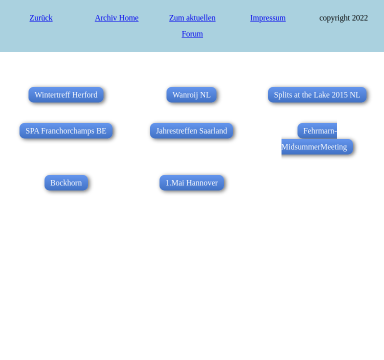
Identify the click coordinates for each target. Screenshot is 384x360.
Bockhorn (66, 182)
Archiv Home (117, 18)
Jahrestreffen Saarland (191, 130)
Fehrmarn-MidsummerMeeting (315, 138)
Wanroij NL (191, 94)
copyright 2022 (344, 18)
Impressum (268, 18)
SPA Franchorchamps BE (66, 130)
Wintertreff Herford (66, 94)
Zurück (41, 18)
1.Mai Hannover (192, 182)
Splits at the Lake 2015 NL (317, 94)
